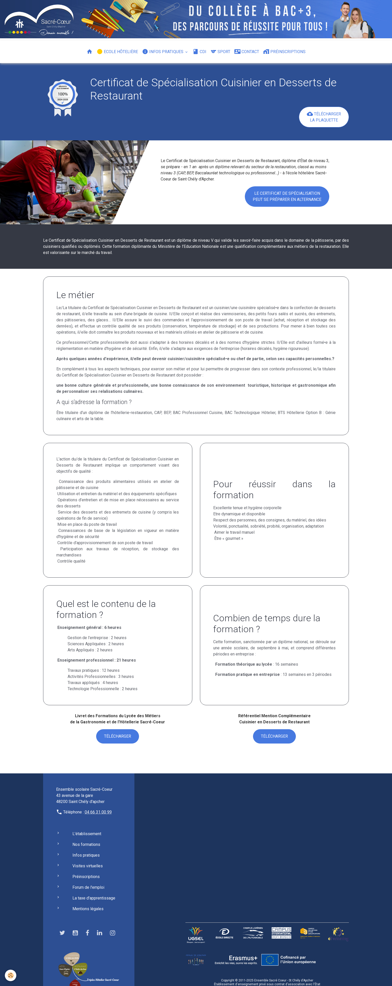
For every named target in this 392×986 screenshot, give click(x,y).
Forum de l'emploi (88, 887)
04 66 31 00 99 (98, 812)
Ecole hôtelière (117, 51)
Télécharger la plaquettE (324, 117)
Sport (220, 51)
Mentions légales (88, 908)
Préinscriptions (284, 51)
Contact (246, 51)
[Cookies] (11, 975)
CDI (199, 51)
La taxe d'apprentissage (93, 898)
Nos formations (86, 844)
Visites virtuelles (87, 865)
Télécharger (117, 736)
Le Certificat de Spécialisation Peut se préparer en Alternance (287, 196)
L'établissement (86, 833)
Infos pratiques (163, 51)
